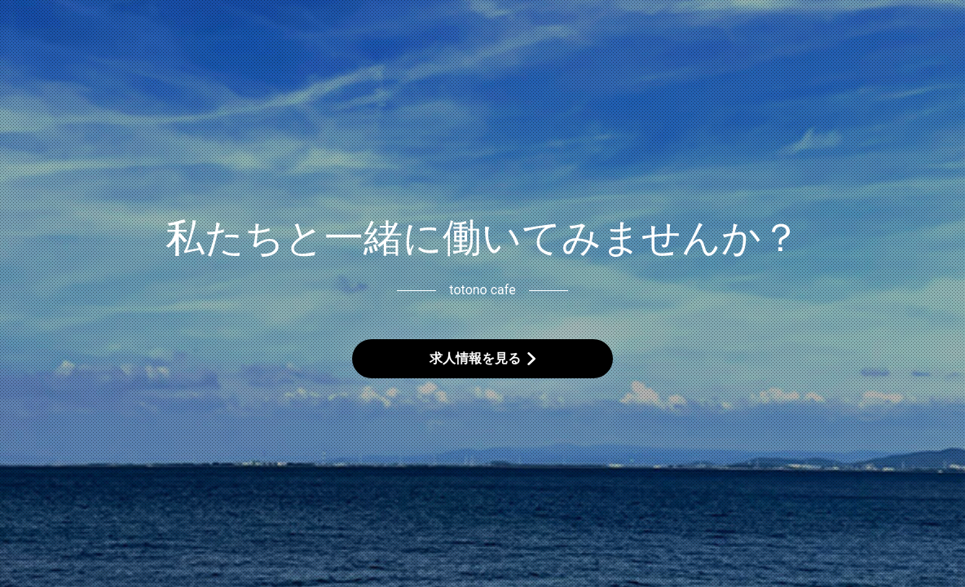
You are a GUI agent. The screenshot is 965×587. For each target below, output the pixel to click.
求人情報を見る (475, 358)
